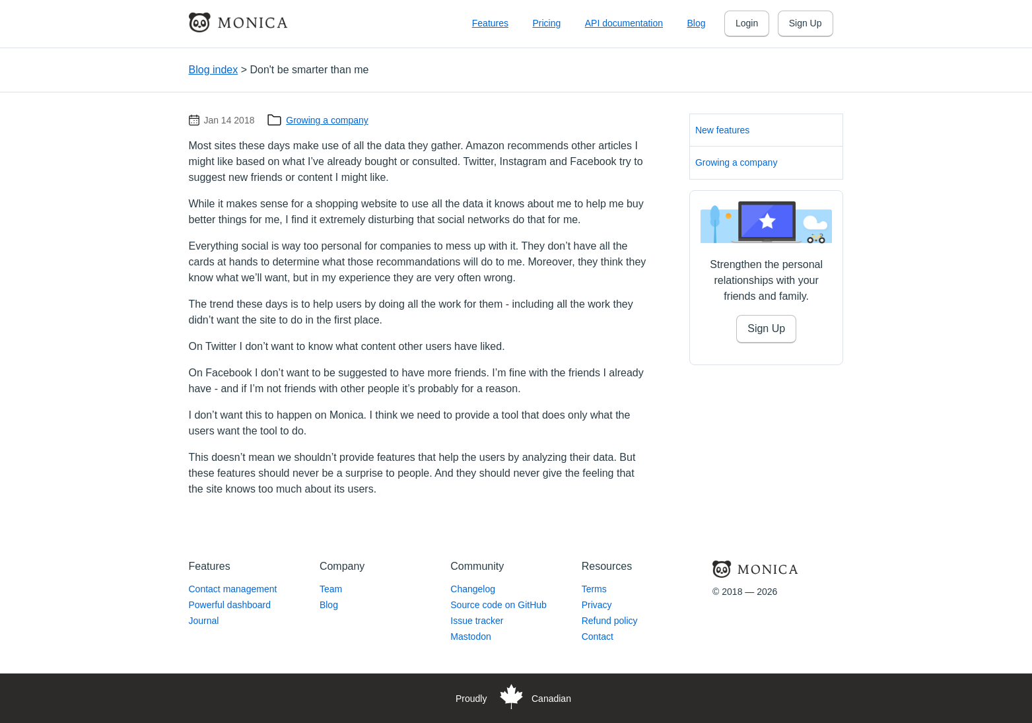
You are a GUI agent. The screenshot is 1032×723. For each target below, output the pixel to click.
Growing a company (327, 120)
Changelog (472, 589)
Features (490, 23)
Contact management (233, 589)
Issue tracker (476, 620)
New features (722, 130)
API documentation (624, 23)
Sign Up (805, 23)
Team (331, 589)
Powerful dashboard (230, 605)
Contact (597, 636)
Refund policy (610, 620)
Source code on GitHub (498, 605)
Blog (696, 23)
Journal (204, 620)
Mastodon (470, 636)
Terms (594, 589)
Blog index (213, 69)
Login (747, 23)
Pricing (546, 23)
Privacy (597, 605)
